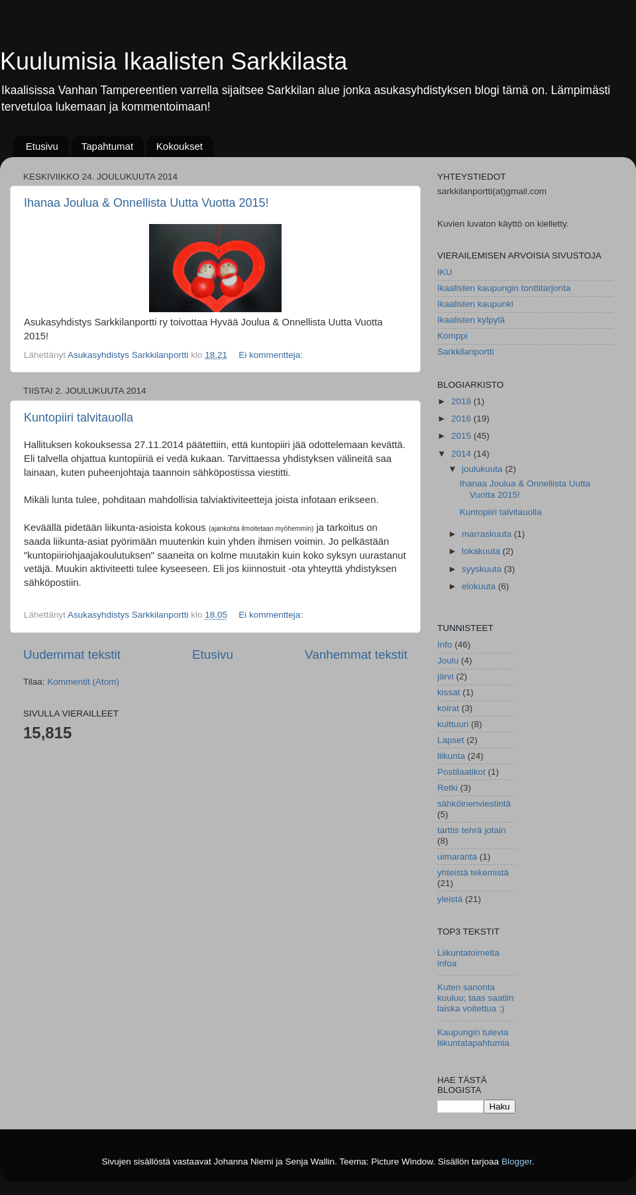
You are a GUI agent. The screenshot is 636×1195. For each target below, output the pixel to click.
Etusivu (42, 146)
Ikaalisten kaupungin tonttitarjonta (503, 288)
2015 (462, 436)
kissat (448, 692)
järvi (445, 676)
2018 (462, 401)
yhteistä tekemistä (473, 873)
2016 (462, 419)
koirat (448, 708)
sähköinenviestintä (474, 804)
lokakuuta (482, 551)
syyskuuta (483, 569)
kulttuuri (452, 724)
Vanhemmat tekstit (356, 654)
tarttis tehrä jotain (471, 830)
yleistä (449, 899)
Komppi (452, 336)
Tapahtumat (107, 146)
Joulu (447, 660)
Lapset (450, 740)
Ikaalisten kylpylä (471, 320)
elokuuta (480, 586)
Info (444, 645)
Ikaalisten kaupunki (475, 304)
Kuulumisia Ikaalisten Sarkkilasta (173, 61)
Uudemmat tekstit (72, 654)
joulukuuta (483, 469)
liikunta (451, 756)
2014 (462, 454)
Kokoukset (179, 146)
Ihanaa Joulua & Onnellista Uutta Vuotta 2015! (146, 202)
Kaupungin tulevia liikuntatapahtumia (473, 1037)
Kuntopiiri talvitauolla (78, 417)
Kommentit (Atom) (83, 682)
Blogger (517, 1162)
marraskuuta (488, 534)
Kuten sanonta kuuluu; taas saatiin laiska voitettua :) (475, 997)
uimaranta (457, 857)
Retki (447, 788)
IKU (444, 272)
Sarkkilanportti (465, 352)
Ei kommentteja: (271, 355)
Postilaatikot (461, 772)
